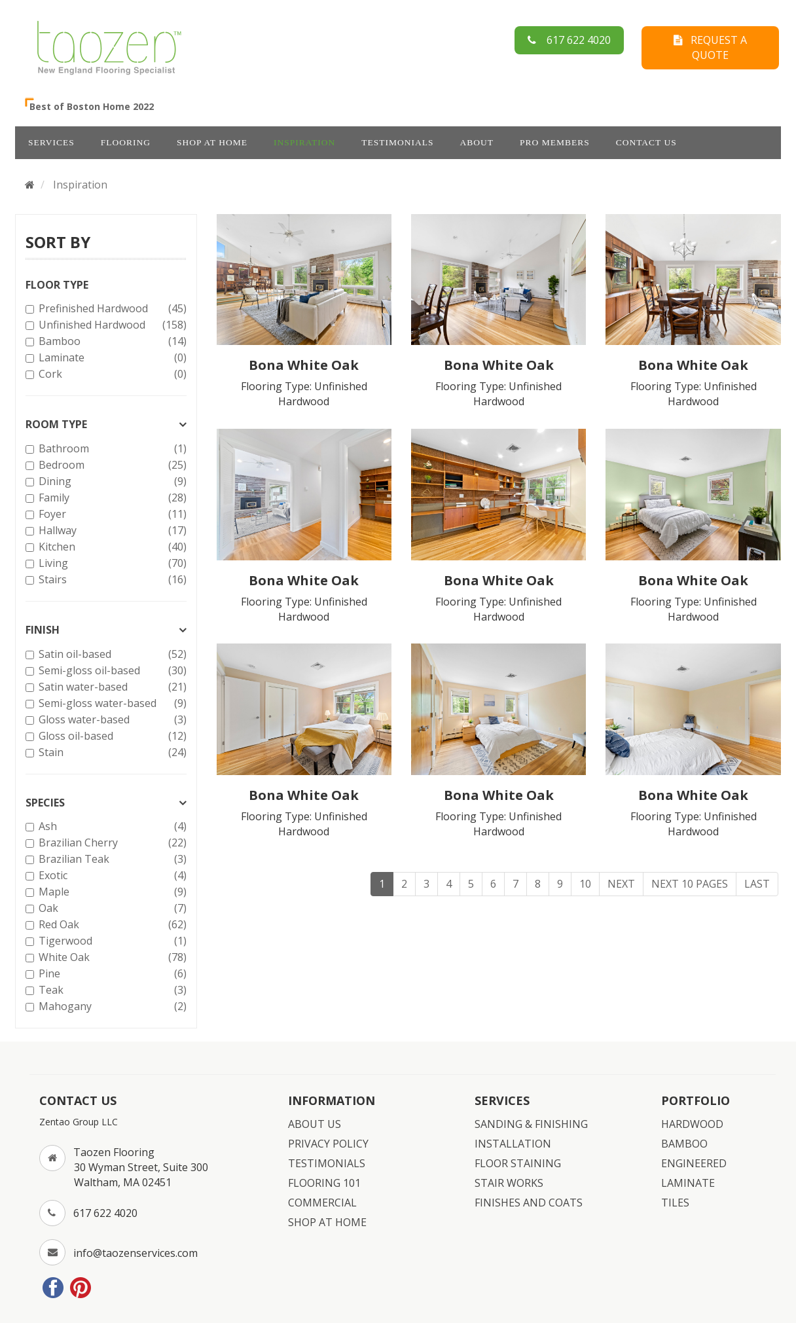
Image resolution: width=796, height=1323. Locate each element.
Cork (111, 374)
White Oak (111, 957)
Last (757, 884)
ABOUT (477, 142)
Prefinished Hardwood (111, 308)
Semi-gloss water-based (111, 703)
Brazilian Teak (111, 859)
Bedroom (111, 465)
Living (111, 563)
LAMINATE (688, 1183)
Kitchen (111, 547)
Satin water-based (111, 687)
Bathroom (111, 449)
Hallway (111, 530)
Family (111, 498)
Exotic (111, 875)
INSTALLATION (513, 1143)
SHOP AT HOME (212, 142)
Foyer (111, 514)
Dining (111, 481)
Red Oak (111, 924)
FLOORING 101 (324, 1183)
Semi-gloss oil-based (111, 670)
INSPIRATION (304, 142)
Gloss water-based (111, 720)
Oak (111, 908)
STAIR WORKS (509, 1183)
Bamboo (111, 341)
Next (621, 884)
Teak (111, 990)
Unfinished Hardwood (111, 325)
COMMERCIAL (322, 1202)
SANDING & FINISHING (531, 1124)
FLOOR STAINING (518, 1163)
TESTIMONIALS (397, 142)
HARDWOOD (692, 1124)
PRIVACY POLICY (328, 1143)
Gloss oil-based (111, 736)
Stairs (111, 579)
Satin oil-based (111, 654)
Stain (111, 752)
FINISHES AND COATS (529, 1202)
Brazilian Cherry (111, 843)
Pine (111, 974)
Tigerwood (111, 941)
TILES (675, 1202)
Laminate (111, 358)
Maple (111, 892)
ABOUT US (314, 1124)
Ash (111, 826)
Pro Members (555, 142)
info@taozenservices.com (135, 1253)
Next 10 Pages (689, 884)
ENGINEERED (694, 1163)
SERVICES (51, 142)
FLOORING (126, 142)
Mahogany (111, 1006)
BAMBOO (684, 1143)
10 (585, 884)
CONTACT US (646, 142)
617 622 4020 (569, 40)
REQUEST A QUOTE (710, 47)
